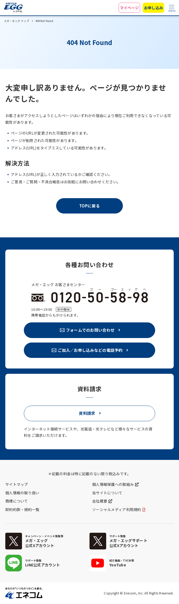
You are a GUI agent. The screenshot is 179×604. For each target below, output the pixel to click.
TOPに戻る (89, 206)
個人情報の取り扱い (22, 492)
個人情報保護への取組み (113, 484)
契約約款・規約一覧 (22, 509)
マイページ (129, 7)
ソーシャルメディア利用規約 (116, 509)
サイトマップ (16, 484)
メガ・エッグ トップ (16, 21)
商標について (16, 501)
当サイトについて (107, 492)
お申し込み (153, 7)
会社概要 (99, 501)
